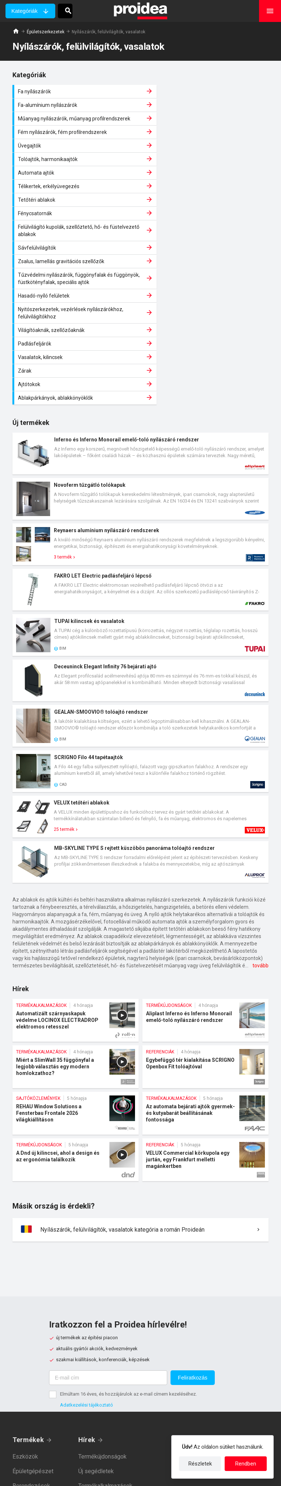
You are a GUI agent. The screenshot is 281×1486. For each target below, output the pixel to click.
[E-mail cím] (108, 1236)
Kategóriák (24, 11)
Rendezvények (97, 1373)
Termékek (28, 1298)
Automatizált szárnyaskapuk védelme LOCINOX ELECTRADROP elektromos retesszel (75, 878)
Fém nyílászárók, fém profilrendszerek (206, 108)
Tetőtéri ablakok (76, 153)
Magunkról (194, 1298)
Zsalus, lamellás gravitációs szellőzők (76, 191)
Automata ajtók (76, 139)
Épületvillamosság (36, 1358)
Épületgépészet (32, 1329)
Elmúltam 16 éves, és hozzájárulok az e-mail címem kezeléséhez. (128, 1252)
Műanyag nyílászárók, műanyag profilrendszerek (76, 108)
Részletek (200, 1463)
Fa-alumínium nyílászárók (206, 91)
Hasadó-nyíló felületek (76, 212)
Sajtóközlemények (101, 1402)
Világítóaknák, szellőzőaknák (76, 229)
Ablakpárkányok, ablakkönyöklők (206, 256)
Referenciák (93, 1358)
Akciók (86, 1388)
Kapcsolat (192, 1313)
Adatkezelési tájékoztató (86, 1263)
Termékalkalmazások (105, 1344)
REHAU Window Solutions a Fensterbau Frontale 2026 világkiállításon (75, 971)
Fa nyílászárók (76, 91)
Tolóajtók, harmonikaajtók (206, 125)
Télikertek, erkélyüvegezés (206, 139)
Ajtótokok (76, 256)
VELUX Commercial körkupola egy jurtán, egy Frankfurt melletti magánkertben (205, 1018)
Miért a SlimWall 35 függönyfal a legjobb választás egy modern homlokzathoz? (75, 925)
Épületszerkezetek (45, 31)
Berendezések (31, 1344)
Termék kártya (140, 312)
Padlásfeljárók (206, 229)
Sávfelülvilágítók (206, 170)
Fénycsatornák (206, 153)
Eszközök (25, 1314)
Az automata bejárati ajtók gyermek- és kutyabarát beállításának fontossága (205, 971)
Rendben (245, 1463)
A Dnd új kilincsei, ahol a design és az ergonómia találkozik (75, 1018)
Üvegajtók (76, 125)
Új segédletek (96, 1329)
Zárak (206, 242)
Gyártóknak (195, 1327)
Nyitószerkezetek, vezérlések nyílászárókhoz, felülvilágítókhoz (206, 212)
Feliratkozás (192, 1236)
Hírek (86, 1298)
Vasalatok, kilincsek (76, 242)
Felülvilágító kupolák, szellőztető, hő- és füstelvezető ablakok (76, 170)
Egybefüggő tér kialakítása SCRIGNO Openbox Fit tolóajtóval (205, 925)
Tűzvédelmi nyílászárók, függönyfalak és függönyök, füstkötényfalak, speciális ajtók (206, 191)
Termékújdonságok (102, 1314)
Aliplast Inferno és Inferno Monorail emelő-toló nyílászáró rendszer (205, 878)
